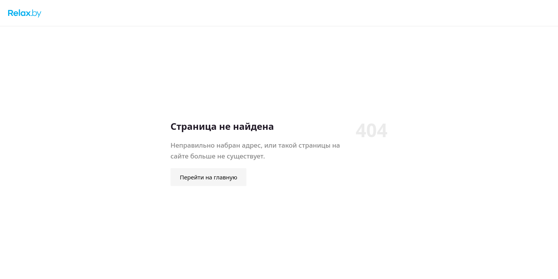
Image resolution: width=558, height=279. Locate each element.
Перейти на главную (208, 177)
